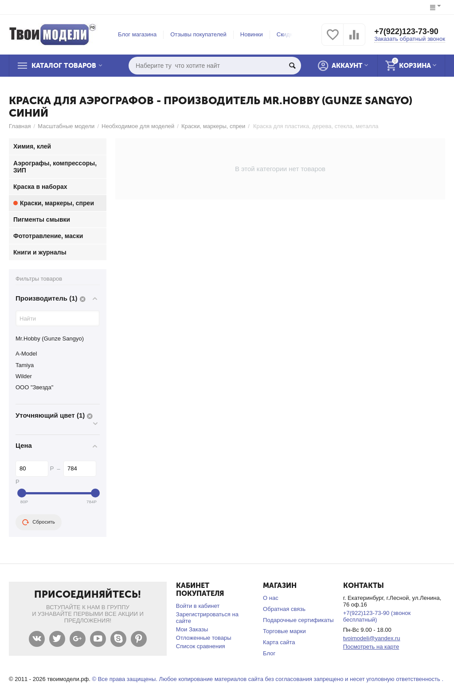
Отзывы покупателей (198, 34)
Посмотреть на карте (371, 646)
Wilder (24, 376)
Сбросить (38, 522)
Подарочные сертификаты (298, 620)
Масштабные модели (66, 126)
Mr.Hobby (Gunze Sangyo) (50, 338)
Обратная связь (284, 609)
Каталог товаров (63, 65)
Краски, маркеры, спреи (213, 126)
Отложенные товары (203, 637)
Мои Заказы (192, 629)
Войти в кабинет (197, 606)
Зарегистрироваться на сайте (207, 617)
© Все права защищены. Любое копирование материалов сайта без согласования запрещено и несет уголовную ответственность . (267, 679)
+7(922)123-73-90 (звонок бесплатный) (377, 616)
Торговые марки (284, 631)
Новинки (251, 34)
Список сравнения (200, 646)
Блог (269, 653)
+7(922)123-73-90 (406, 31)
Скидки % (289, 34)
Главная (20, 126)
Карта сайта (279, 642)
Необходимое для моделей (138, 126)
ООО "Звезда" (34, 387)
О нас (270, 598)
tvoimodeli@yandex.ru (371, 638)
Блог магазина (137, 34)
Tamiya (25, 365)
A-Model (26, 353)
